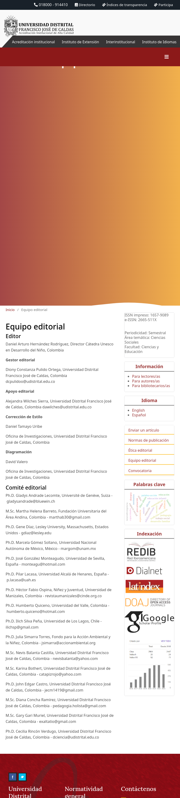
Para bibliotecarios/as (151, 396)
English (138, 421)
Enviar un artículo (143, 441)
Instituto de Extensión (91, 44)
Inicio (10, 315)
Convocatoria (139, 481)
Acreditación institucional (44, 44)
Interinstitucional (120, 41)
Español (139, 425)
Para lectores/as (146, 387)
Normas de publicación (148, 451)
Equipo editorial (142, 471)
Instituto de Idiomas (170, 44)
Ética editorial (140, 461)
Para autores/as (146, 391)
